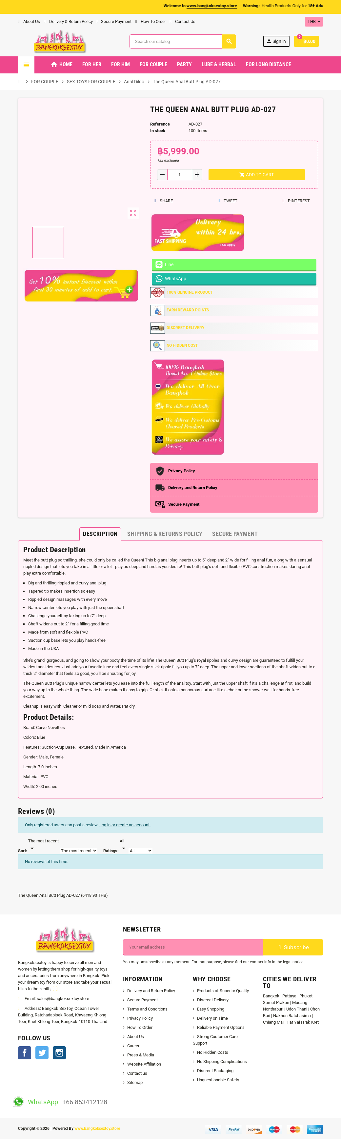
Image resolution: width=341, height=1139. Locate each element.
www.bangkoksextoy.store (97, 1128)
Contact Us (182, 21)
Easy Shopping (210, 1009)
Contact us (137, 1073)
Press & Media (140, 1054)
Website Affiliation (144, 1064)
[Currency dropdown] (314, 22)
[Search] (183, 41)
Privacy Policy (140, 1018)
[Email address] (193, 947)
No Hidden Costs (212, 1052)
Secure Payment (114, 21)
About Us (29, 21)
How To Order (150, 21)
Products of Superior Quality (223, 990)
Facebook (24, 1052)
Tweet (227, 200)
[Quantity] (179, 174)
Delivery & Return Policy (68, 21)
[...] (54, 988)
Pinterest (296, 200)
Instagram (59, 1052)
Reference (160, 124)
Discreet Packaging (215, 1070)
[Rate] (124, 845)
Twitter (42, 1052)
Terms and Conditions (147, 1009)
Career (133, 1045)
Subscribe (293, 947)
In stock (157, 130)
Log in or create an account (124, 824)
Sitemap (135, 1082)
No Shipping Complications (222, 1061)
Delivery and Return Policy (151, 990)
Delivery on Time (212, 1018)
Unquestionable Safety (218, 1079)
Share (163, 200)
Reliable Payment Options (221, 1027)
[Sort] (43, 845)
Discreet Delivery (213, 999)
